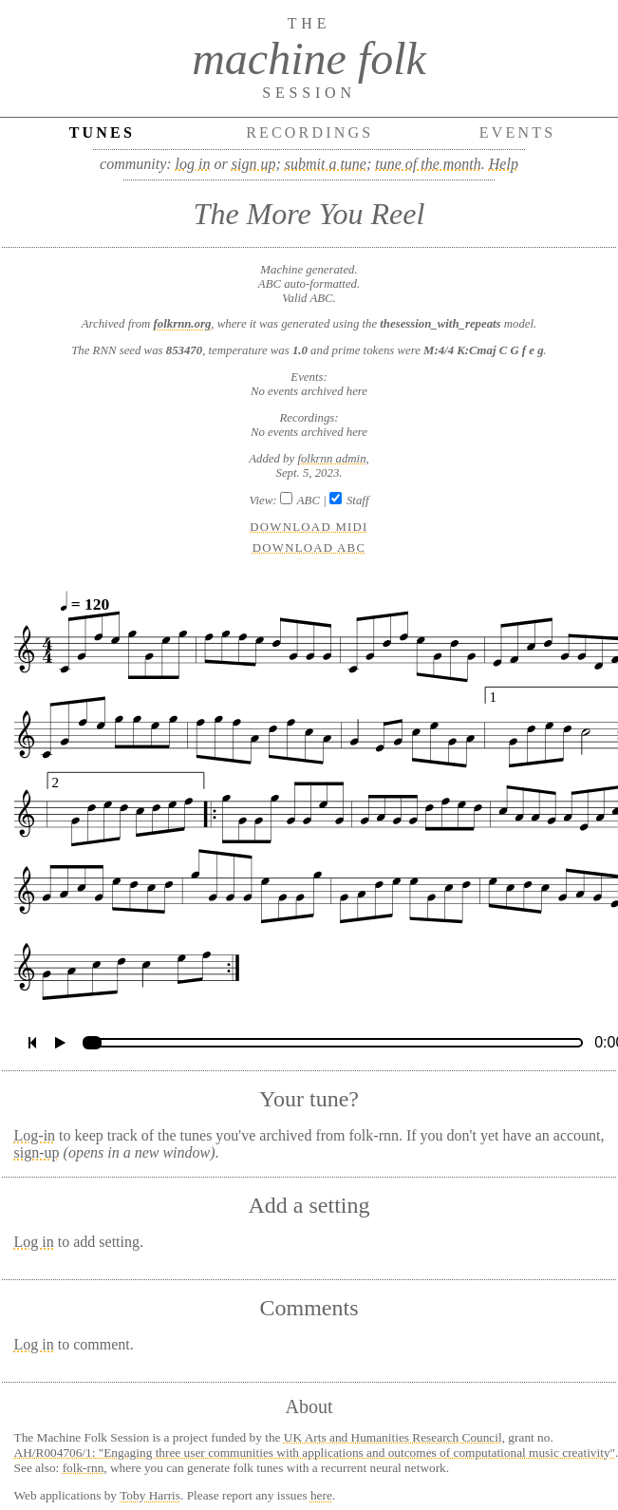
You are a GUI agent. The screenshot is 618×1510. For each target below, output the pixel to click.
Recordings (309, 132)
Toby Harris (150, 1495)
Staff (357, 500)
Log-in (35, 1135)
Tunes (102, 132)
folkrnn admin (331, 458)
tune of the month (428, 164)
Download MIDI (308, 527)
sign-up (37, 1152)
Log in (34, 1242)
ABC (308, 500)
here (321, 1495)
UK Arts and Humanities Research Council (393, 1437)
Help (503, 164)
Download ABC (309, 548)
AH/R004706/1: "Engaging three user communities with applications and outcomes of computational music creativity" (314, 1452)
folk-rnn (83, 1468)
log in (193, 164)
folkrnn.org (183, 323)
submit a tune (325, 164)
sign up (254, 164)
